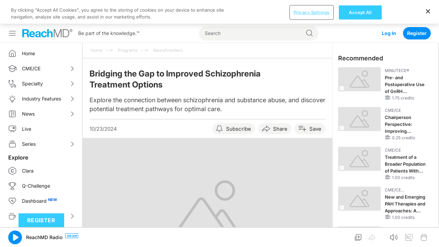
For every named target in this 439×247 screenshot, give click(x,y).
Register (417, 9)
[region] (219, 235)
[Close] (428, 234)
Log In (389, 9)
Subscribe (238, 105)
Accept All (360, 235)
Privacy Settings (311, 235)
